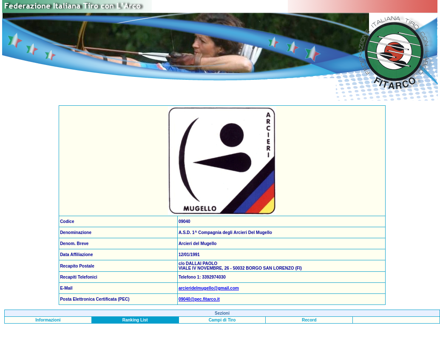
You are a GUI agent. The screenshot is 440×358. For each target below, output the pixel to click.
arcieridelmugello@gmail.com (209, 288)
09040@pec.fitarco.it (199, 299)
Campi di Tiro (222, 320)
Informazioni (47, 320)
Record (309, 320)
